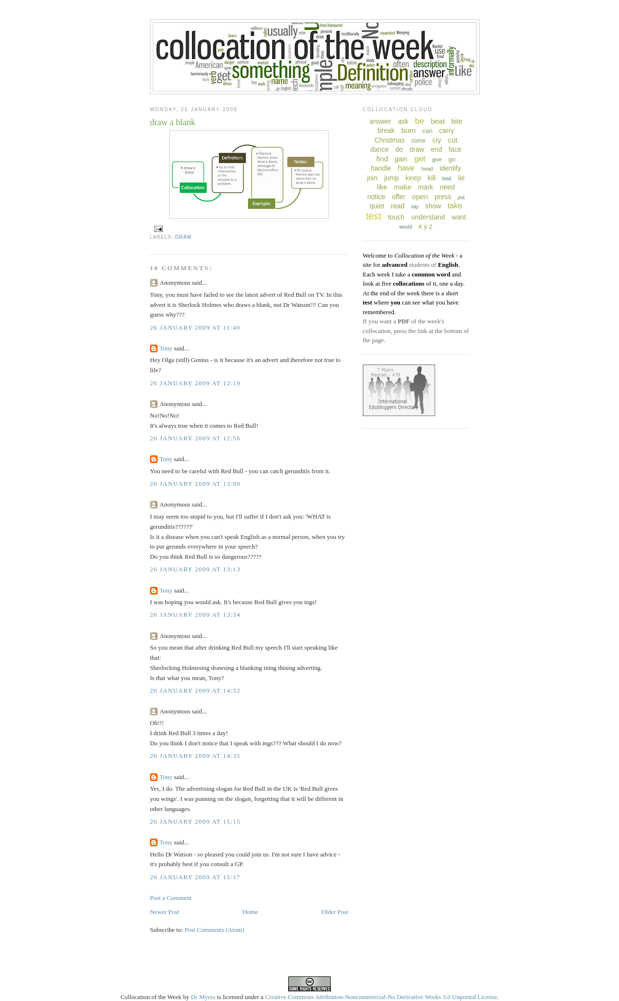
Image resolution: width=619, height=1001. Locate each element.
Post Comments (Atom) (215, 929)
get (420, 158)
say (415, 206)
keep (413, 178)
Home (250, 911)
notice (376, 197)
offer (398, 197)
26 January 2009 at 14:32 (195, 690)
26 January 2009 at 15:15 (195, 821)
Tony (166, 348)
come (419, 140)
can (427, 130)
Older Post (335, 911)
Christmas (389, 140)
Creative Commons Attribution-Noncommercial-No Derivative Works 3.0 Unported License (381, 997)
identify (450, 168)
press (443, 197)
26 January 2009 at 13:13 (195, 569)
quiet (376, 206)
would (405, 227)
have (406, 168)
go (451, 159)
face (455, 149)
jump (391, 178)
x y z (425, 226)
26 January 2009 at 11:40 (195, 327)
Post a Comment (171, 897)
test (373, 216)
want (459, 217)
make (403, 187)
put (461, 197)
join (372, 178)
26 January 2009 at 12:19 (195, 383)
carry (446, 130)
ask (403, 121)
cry (437, 140)
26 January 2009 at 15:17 (195, 877)
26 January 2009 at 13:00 (195, 483)
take (454, 206)
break (386, 130)
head (427, 169)
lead (446, 178)
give (437, 159)
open (420, 196)
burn (408, 130)
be (419, 121)
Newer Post (164, 911)
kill (432, 178)
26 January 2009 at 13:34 (195, 614)
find (382, 159)
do (399, 149)
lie (461, 178)
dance (379, 149)
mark (425, 187)
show (433, 206)
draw (183, 237)
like (382, 187)
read (397, 206)
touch (396, 217)
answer (380, 121)
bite (456, 121)
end (436, 149)
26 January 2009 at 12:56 (195, 438)
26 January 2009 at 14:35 (195, 755)
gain (401, 159)
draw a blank (172, 122)
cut (452, 140)
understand (428, 217)
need (447, 187)
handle (381, 168)
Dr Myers (203, 997)
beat (438, 121)
